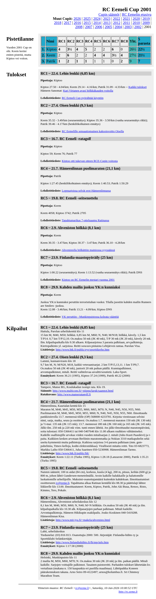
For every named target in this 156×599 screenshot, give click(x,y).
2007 (88, 27)
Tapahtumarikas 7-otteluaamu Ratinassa (85, 220)
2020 (136, 19)
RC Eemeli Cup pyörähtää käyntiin (83, 98)
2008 (78, 27)
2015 (87, 23)
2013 (106, 23)
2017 (67, 23)
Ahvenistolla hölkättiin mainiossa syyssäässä (88, 250)
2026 (77, 19)
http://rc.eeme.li (128, 591)
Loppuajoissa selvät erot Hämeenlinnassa (86, 190)
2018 (57, 23)
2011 (126, 23)
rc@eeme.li (62, 483)
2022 (116, 19)
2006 (98, 27)
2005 (108, 27)
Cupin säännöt (109, 14)
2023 (106, 19)
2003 (128, 27)
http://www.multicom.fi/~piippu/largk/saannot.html (83, 390)
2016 (77, 23)
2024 (96, 19)
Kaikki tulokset (137, 87)
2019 (146, 19)
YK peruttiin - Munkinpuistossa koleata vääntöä (90, 316)
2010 (136, 23)
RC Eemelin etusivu (136, 14)
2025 (87, 19)
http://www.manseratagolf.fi (74, 394)
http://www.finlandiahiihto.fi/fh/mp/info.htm (82, 542)
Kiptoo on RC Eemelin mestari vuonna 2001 (88, 279)
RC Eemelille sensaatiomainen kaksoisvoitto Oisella (93, 131)
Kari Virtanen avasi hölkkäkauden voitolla (88, 90)
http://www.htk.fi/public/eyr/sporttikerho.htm (83, 349)
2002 (137, 27)
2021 (126, 19)
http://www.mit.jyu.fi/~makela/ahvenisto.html (83, 520)
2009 (146, 23)
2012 (116, 23)
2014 (97, 23)
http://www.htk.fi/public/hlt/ (72, 453)
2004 (118, 27)
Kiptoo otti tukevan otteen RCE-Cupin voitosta (90, 161)
